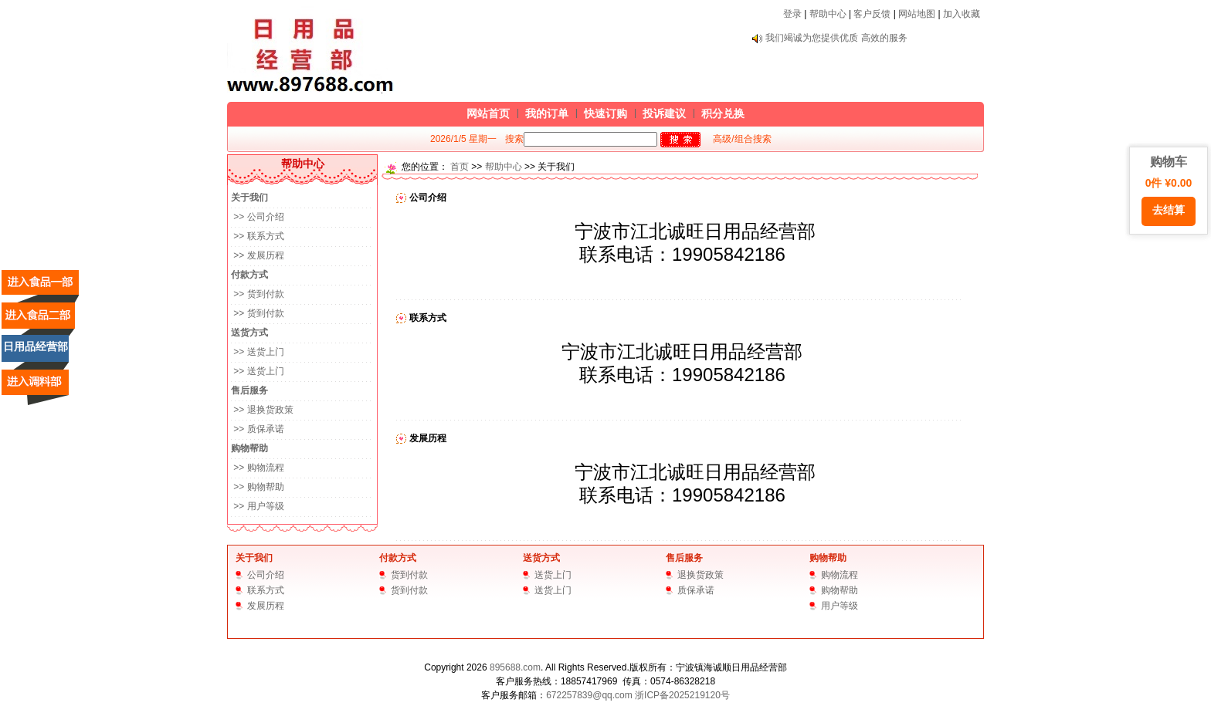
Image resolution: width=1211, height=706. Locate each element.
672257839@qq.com (589, 695)
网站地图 (916, 13)
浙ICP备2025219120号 (682, 695)
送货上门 (553, 574)
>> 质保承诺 (257, 429)
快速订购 (605, 113)
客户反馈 (871, 13)
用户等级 (839, 605)
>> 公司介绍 (257, 216)
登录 (792, 13)
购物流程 (839, 574)
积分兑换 (723, 113)
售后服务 (684, 557)
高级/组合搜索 (742, 138)
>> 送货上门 (257, 351)
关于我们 (254, 557)
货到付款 (409, 574)
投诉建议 (664, 113)
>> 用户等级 (257, 506)
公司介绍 (265, 574)
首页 (459, 166)
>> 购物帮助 (257, 486)
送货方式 (541, 557)
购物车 (1168, 190)
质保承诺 (695, 590)
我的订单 (546, 113)
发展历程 (265, 605)
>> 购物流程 (257, 467)
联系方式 (265, 590)
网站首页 (488, 113)
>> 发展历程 (257, 255)
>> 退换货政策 (262, 409)
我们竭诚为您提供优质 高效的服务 (836, 37)
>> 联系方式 (257, 236)
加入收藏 (961, 13)
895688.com (515, 667)
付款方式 (397, 557)
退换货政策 (700, 574)
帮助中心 (827, 13)
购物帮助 (827, 557)
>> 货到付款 (257, 294)
